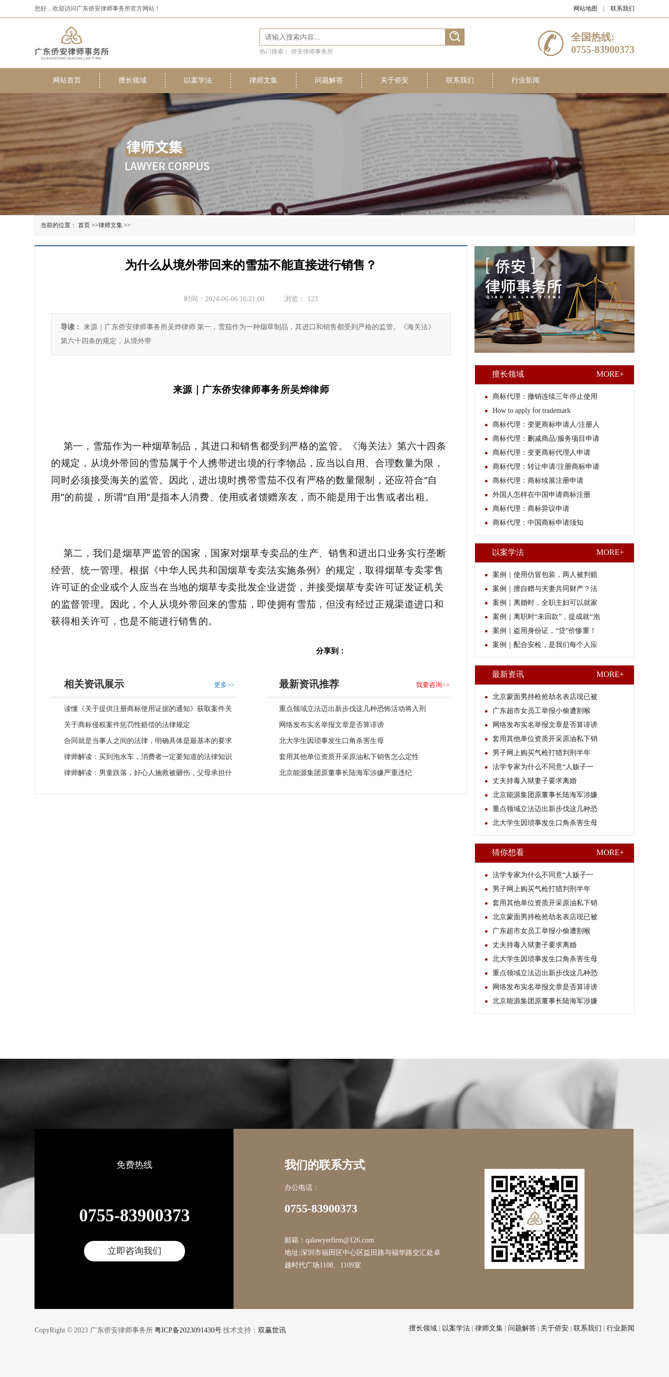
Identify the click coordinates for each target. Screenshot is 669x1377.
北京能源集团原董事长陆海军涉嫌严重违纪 (345, 773)
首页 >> (88, 225)
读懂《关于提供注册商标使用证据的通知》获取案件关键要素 (141, 711)
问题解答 (329, 80)
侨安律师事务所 (312, 51)
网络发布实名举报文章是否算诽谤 (331, 725)
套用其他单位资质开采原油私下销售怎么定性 (349, 757)
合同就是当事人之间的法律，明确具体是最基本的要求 (148, 741)
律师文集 (264, 80)
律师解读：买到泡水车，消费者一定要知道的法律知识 (148, 757)
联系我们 (622, 8)
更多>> (224, 684)
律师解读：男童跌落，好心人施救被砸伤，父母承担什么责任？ (141, 775)
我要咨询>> (433, 684)
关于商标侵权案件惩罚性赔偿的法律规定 (127, 725)
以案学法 (198, 80)
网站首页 (67, 80)
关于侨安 (394, 80)
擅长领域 (132, 80)
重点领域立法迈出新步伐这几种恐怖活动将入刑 (352, 709)
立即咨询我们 (135, 1251)
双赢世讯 (272, 1330)
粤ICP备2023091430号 (188, 1330)
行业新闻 (526, 80)
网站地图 (586, 8)
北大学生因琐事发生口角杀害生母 (331, 741)
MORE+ (610, 374)
